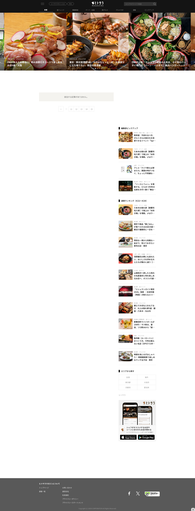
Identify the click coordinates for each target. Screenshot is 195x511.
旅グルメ (105, 10)
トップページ (44, 487)
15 (92, 109)
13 (81, 109)
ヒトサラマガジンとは (58, 4)
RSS (70, 4)
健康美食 (75, 10)
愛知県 (146, 387)
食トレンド (60, 10)
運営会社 (65, 491)
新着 (45, 10)
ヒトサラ (122, 395)
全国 (128, 377)
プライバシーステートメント (72, 502)
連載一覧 (42, 491)
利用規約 (65, 495)
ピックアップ (149, 10)
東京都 (128, 382)
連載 (134, 10)
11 (71, 109)
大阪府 (146, 382)
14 (87, 109)
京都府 (128, 387)
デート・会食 (90, 10)
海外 (146, 377)
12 (76, 109)
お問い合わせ (67, 487)
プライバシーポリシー (70, 499)
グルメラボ (119, 10)
